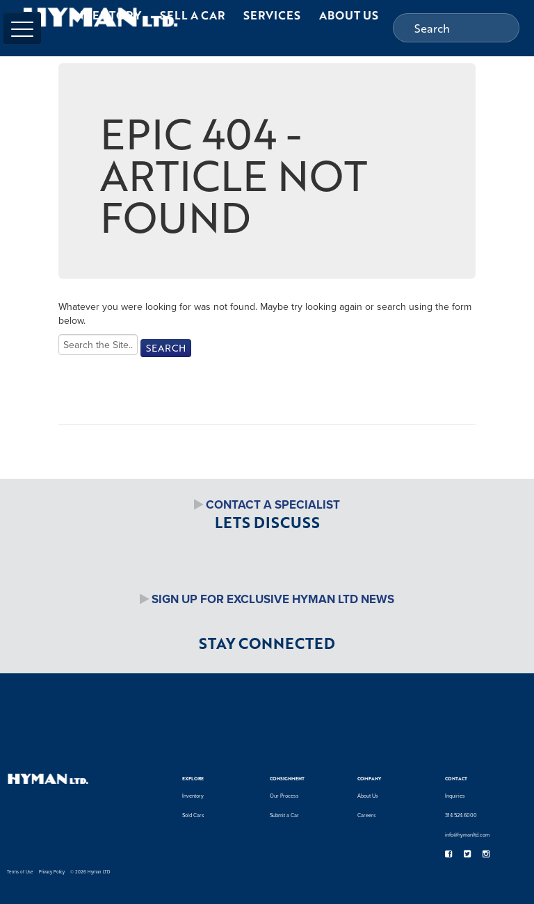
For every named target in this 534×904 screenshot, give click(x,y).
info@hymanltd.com (467, 834)
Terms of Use (20, 872)
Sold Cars (193, 815)
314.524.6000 (461, 815)
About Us (367, 795)
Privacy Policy (52, 872)
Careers (366, 815)
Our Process (284, 795)
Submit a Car (284, 815)
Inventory (193, 795)
